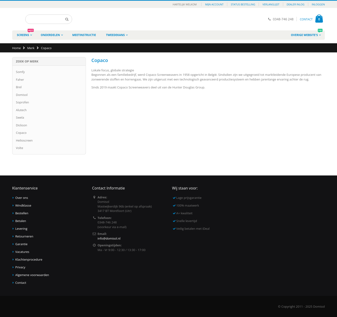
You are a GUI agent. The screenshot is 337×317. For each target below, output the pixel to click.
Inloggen (318, 4)
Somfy (20, 72)
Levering (21, 228)
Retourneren (24, 236)
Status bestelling (243, 4)
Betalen (20, 221)
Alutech (21, 110)
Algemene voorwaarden (32, 275)
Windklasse (23, 205)
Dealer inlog (295, 4)
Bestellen (21, 213)
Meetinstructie (84, 35)
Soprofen (22, 102)
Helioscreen (24, 140)
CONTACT (306, 19)
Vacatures (22, 252)
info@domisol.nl (109, 238)
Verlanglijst (270, 4)
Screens (25, 33)
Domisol (22, 95)
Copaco (21, 133)
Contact (20, 283)
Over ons (21, 198)
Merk (30, 48)
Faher (20, 79)
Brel (19, 87)
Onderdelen (50, 35)
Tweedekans (115, 35)
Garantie (21, 244)
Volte (19, 148)
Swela (20, 117)
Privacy (20, 267)
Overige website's (306, 33)
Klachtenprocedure (28, 259)
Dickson (21, 125)
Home (16, 48)
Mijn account (214, 4)
